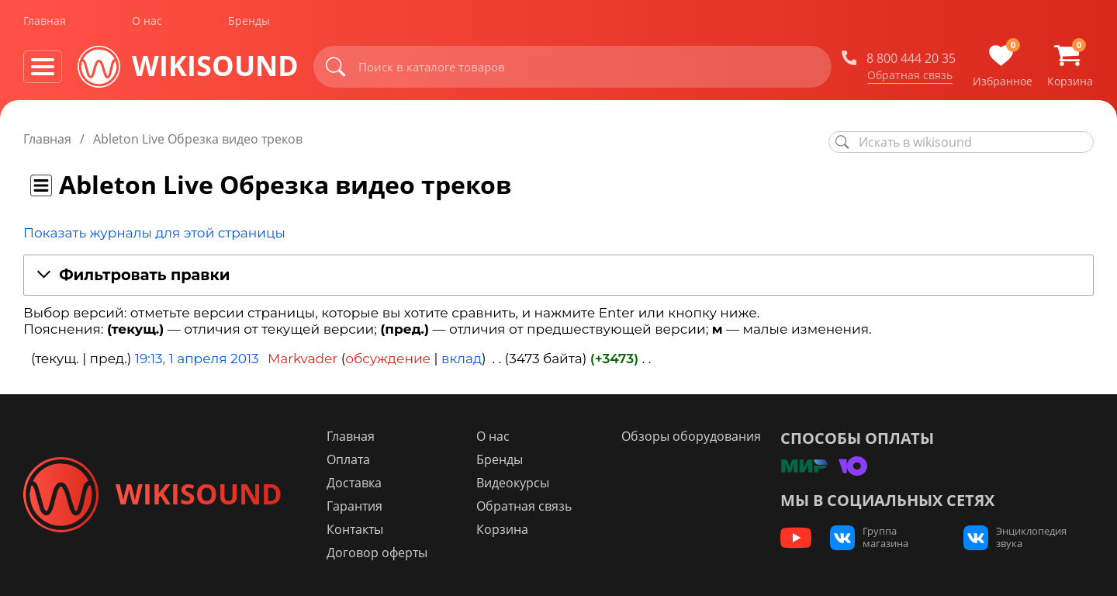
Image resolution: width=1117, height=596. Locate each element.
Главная (44, 22)
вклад (461, 358)
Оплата (350, 459)
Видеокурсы (513, 482)
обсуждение (388, 358)
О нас (147, 22)
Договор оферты (378, 552)
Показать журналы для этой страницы (154, 233)
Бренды (249, 22)
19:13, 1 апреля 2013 (197, 358)
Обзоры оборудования (691, 436)
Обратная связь (910, 77)
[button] (558, 276)
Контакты (356, 529)
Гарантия (356, 506)
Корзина (503, 529)
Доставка (355, 482)
